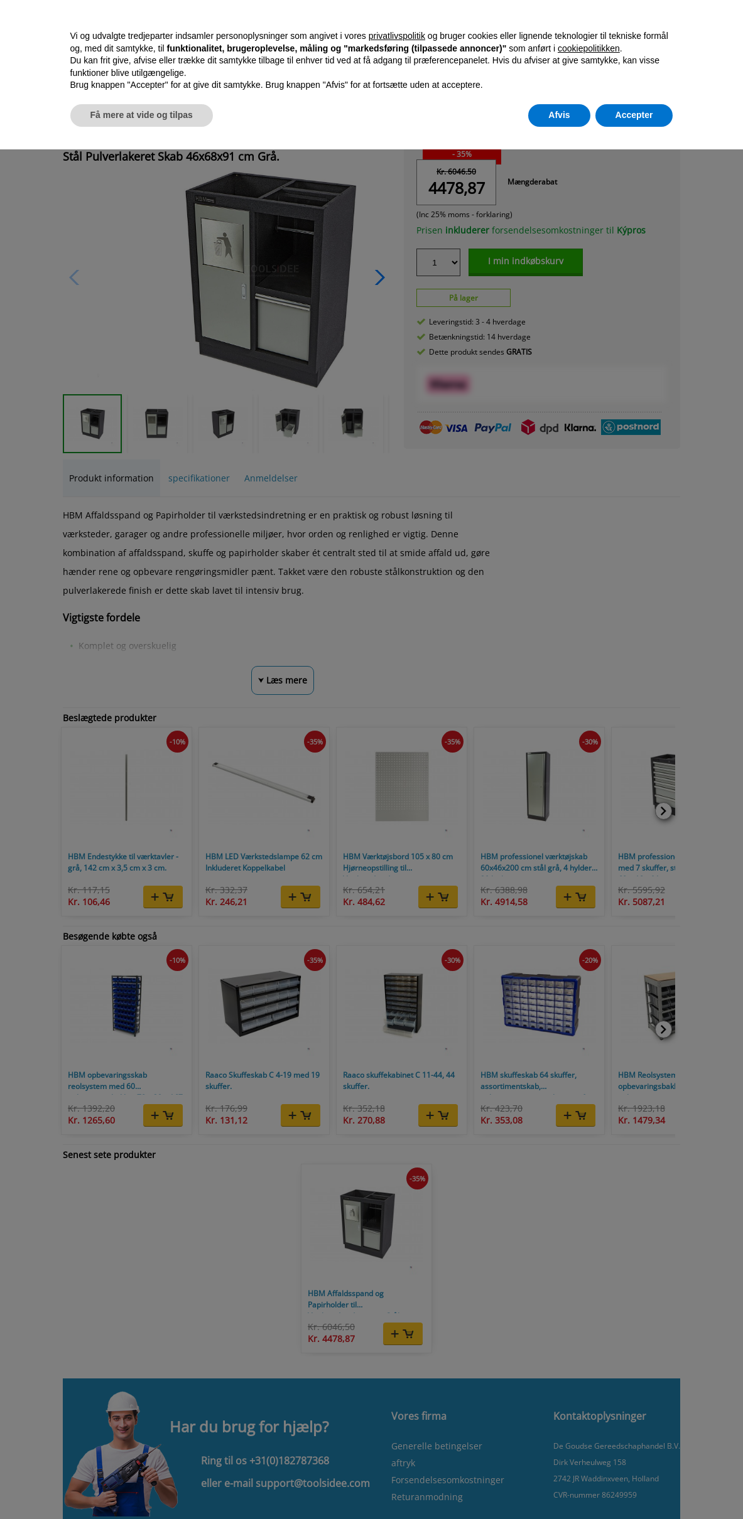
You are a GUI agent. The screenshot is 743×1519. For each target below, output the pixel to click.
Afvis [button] (559, 115)
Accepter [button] (634, 115)
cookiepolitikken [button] (589, 48)
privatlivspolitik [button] (397, 36)
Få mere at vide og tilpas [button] (141, 115)
